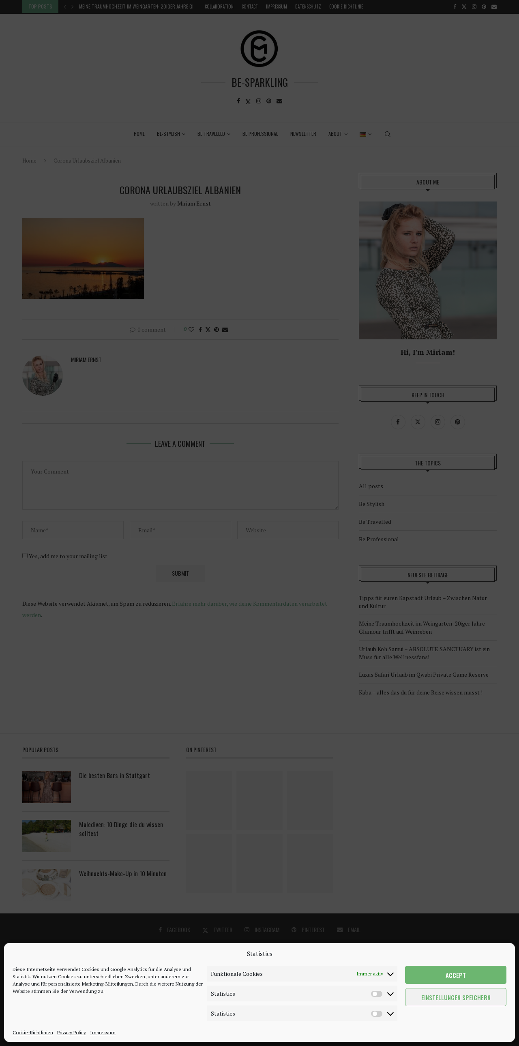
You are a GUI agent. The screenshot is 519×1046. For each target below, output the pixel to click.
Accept (456, 975)
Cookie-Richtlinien (33, 1032)
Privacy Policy (71, 1032)
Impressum (103, 1032)
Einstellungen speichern (456, 997)
